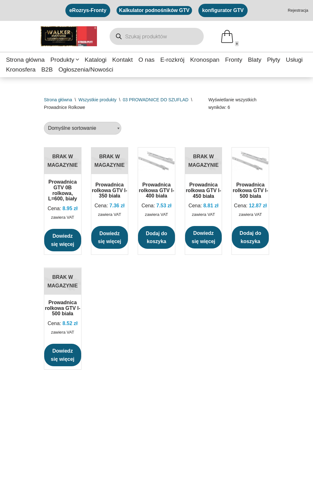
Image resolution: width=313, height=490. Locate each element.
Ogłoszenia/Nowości (85, 69)
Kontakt (122, 59)
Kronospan (205, 59)
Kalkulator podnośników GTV (154, 10)
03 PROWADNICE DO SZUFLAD (156, 99)
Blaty (255, 59)
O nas (147, 59)
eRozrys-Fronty (87, 10)
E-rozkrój (172, 59)
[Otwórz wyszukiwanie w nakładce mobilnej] (156, 36)
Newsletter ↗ (228, 456)
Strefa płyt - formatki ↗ (30, 433)
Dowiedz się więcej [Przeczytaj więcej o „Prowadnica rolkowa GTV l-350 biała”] (109, 237)
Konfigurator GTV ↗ (131, 433)
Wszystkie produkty (97, 99)
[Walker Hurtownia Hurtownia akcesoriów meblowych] (69, 36)
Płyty (274, 59)
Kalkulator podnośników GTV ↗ (144, 444)
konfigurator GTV (223, 10)
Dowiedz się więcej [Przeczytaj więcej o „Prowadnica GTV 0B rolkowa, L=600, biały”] (63, 240)
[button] (77, 59)
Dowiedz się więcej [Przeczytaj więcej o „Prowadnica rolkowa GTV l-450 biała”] (203, 237)
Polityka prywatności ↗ (239, 433)
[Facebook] (10, 480)
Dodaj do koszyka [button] (156, 237)
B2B (47, 69)
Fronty (234, 59)
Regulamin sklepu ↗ (236, 444)
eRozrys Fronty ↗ (129, 456)
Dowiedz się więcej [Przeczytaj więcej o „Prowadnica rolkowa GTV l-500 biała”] (63, 355)
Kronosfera (21, 69)
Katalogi (95, 59)
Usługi (294, 59)
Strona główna (25, 59)
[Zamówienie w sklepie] (82, 128)
